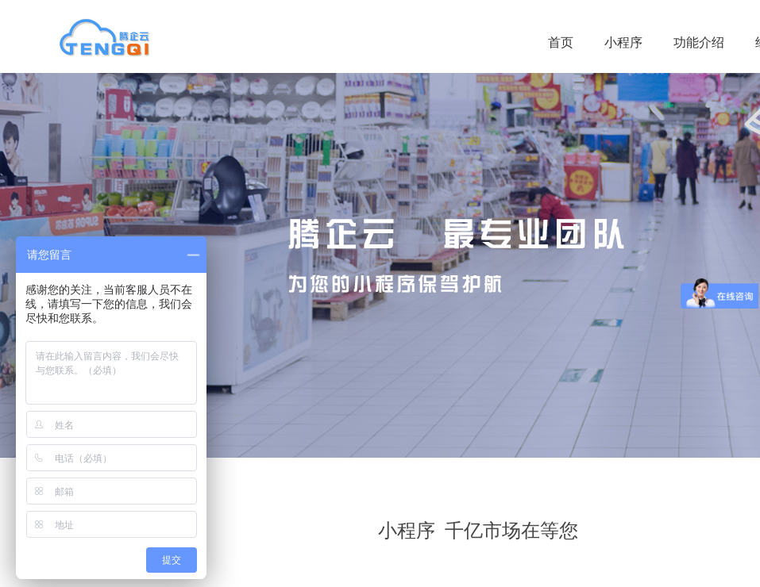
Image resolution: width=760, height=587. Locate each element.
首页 (560, 42)
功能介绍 (698, 42)
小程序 (623, 42)
